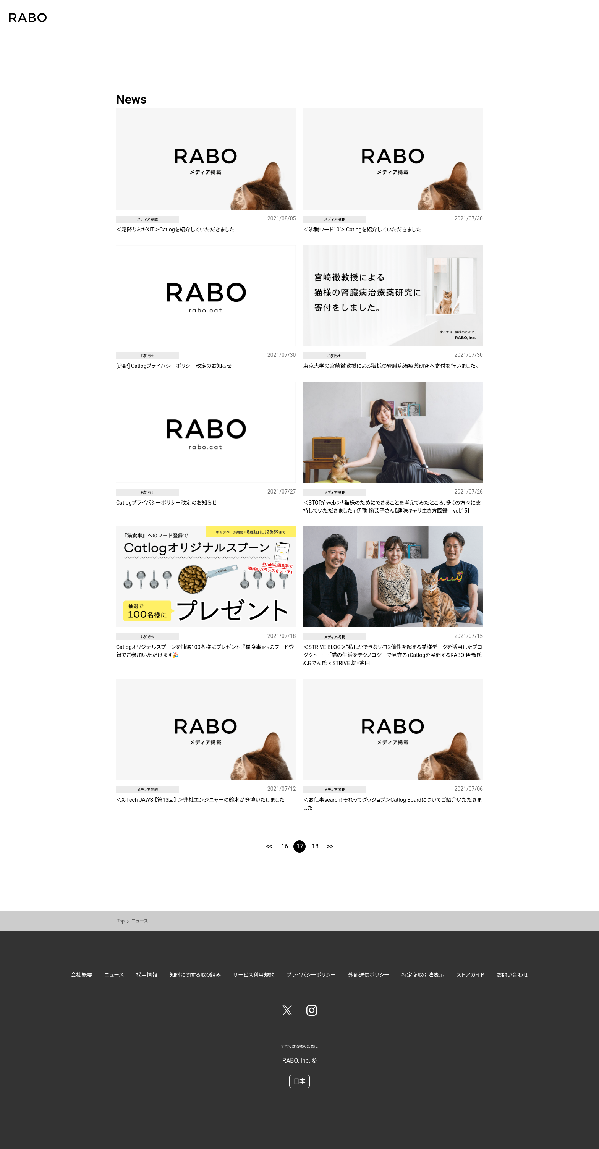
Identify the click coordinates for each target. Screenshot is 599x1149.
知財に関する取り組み (195, 975)
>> (330, 846)
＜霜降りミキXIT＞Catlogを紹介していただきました (175, 230)
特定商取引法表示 (422, 975)
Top (121, 921)
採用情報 (146, 975)
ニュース (114, 975)
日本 (299, 1081)
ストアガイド (470, 975)
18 (315, 846)
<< (269, 846)
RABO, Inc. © (299, 1060)
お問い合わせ (512, 975)
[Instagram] (312, 1012)
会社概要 (81, 975)
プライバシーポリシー (311, 975)
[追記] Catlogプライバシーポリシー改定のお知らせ (174, 366)
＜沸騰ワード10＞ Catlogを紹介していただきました (362, 230)
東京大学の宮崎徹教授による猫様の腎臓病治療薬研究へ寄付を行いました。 (390, 366)
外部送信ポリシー (368, 975)
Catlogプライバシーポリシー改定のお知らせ (166, 503)
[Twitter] (287, 1012)
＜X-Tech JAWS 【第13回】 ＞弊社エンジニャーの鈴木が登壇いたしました (200, 800)
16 (284, 846)
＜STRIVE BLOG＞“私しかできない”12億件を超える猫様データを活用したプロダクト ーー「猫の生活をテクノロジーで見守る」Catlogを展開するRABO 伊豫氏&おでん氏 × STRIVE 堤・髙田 (392, 655)
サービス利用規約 (253, 975)
